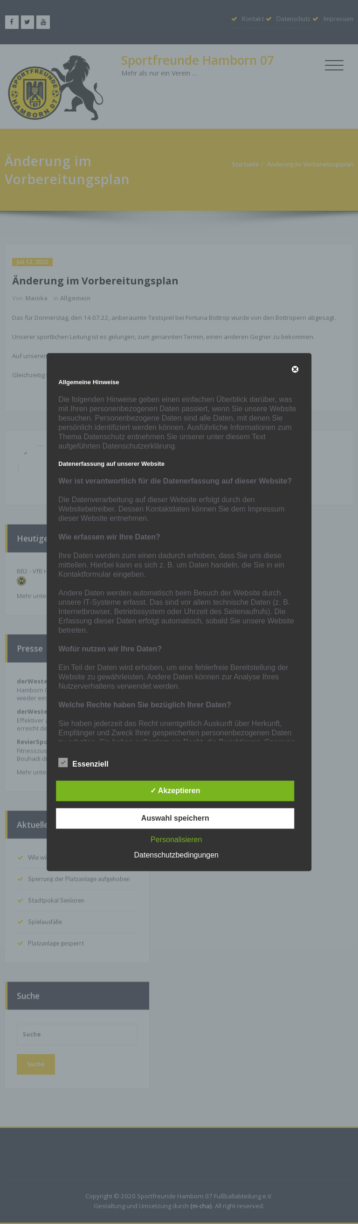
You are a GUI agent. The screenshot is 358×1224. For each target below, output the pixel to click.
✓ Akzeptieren (175, 791)
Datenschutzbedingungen (176, 855)
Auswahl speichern (175, 818)
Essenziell (83, 763)
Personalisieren (176, 840)
